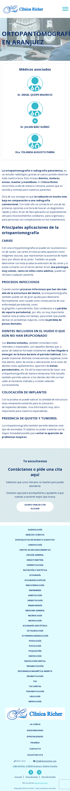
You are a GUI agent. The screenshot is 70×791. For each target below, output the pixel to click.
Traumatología (35, 691)
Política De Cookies (32, 777)
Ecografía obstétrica (35, 625)
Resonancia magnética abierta (35, 671)
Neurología (35, 620)
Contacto (35, 748)
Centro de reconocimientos (35, 549)
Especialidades (35, 736)
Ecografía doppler (35, 580)
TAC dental (35, 686)
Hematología (35, 600)
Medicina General (35, 610)
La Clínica (35, 724)
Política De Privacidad (48, 777)
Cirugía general (35, 555)
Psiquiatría (35, 651)
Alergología (35, 529)
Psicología (35, 645)
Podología (35, 640)
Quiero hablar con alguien (35, 506)
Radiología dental (35, 661)
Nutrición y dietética (35, 570)
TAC (35, 681)
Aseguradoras (35, 730)
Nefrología (35, 701)
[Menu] (65, 9)
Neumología (35, 615)
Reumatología (35, 676)
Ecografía (35, 575)
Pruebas (35, 742)
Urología (35, 696)
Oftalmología (35, 630)
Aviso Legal (18, 777)
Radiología (35, 656)
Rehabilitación (35, 666)
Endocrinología (35, 585)
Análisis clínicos (35, 534)
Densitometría (35, 560)
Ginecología (35, 595)
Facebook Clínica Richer (31, 772)
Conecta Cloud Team (41, 783)
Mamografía (35, 605)
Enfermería (35, 590)
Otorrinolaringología (35, 635)
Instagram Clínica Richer (39, 772)
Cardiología (35, 544)
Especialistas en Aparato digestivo (35, 539)
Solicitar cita (35, 754)
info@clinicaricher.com (45, 761)
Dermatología (35, 565)
